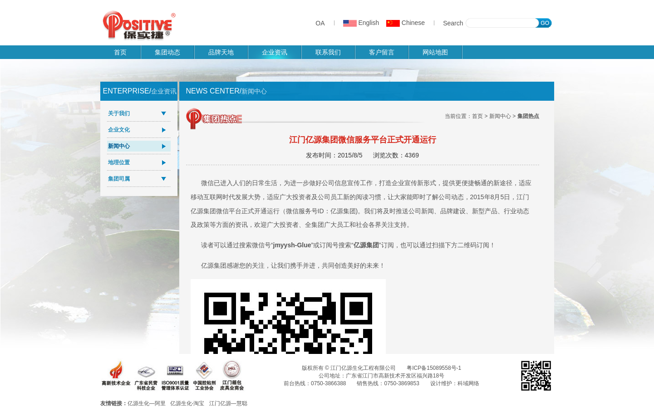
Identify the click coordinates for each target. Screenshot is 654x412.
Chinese (405, 22)
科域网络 (468, 383)
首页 (120, 52)
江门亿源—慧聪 (228, 403)
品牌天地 (221, 52)
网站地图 (435, 52)
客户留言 (381, 52)
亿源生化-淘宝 (187, 403)
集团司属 (119, 179)
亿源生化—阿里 (147, 403)
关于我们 (119, 113)
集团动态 (167, 52)
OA (320, 23)
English (361, 22)
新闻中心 (119, 146)
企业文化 (119, 130)
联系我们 (328, 52)
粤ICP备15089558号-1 (434, 368)
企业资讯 (274, 52)
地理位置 (119, 162)
